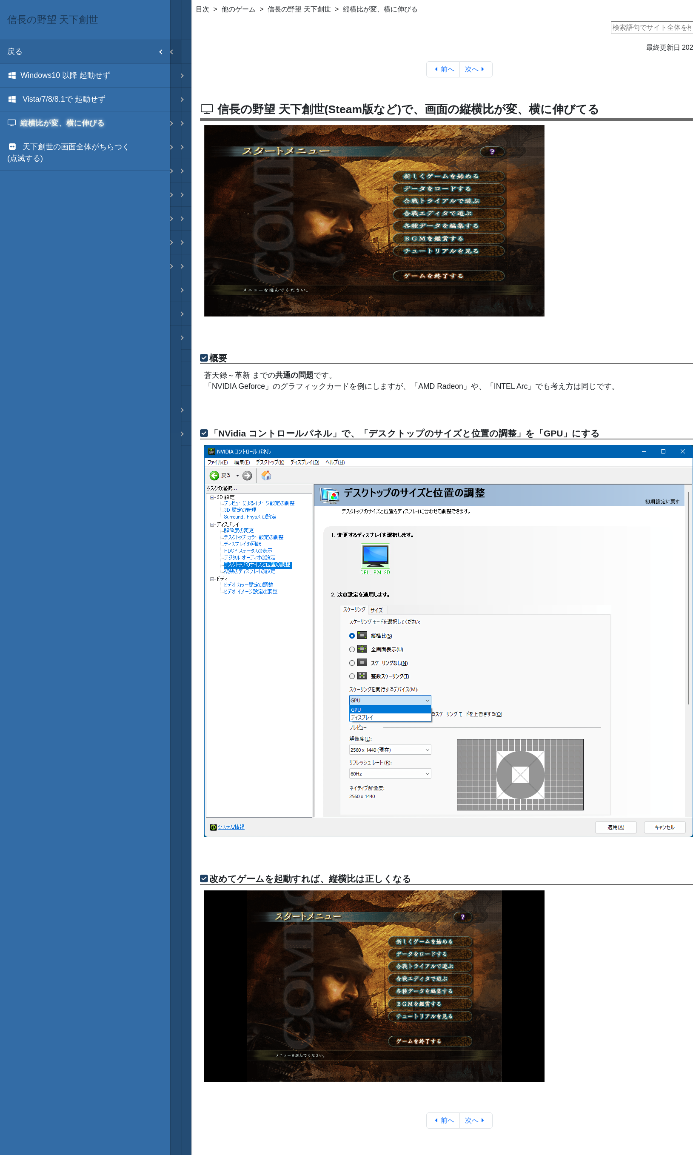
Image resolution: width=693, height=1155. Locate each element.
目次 (202, 9)
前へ (443, 69)
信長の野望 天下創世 (299, 9)
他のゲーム (239, 9)
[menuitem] (85, 76)
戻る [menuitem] (88, 51)
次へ (476, 69)
